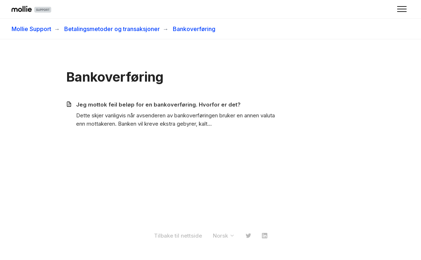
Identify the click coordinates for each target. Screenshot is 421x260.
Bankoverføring (194, 28)
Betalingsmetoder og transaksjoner (112, 28)
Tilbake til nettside (178, 235)
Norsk (224, 235)
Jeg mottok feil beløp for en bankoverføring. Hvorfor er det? (158, 104)
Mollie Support (31, 28)
